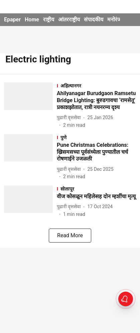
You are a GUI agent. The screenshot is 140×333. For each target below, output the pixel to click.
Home (32, 19)
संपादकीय (93, 19)
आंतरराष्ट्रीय (69, 19)
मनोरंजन (115, 19)
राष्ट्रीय (48, 19)
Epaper (12, 19)
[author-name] (70, 117)
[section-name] (96, 85)
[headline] (96, 100)
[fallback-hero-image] (30, 105)
